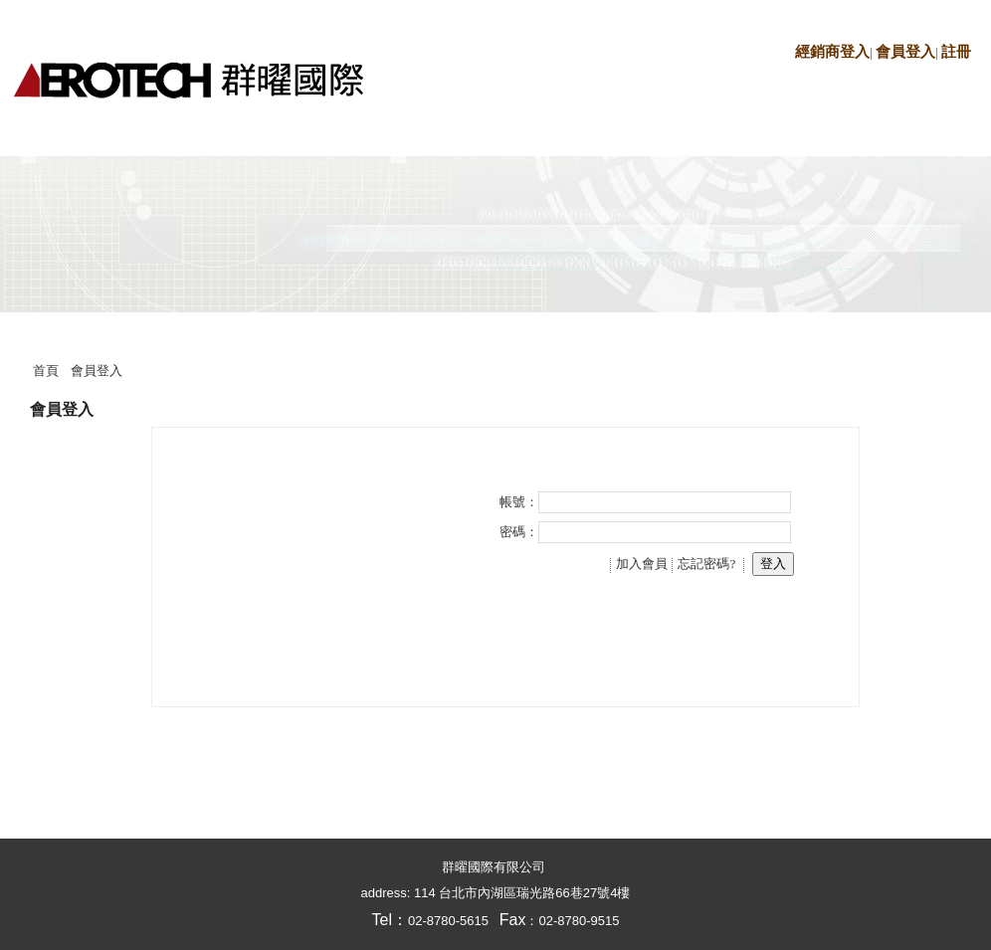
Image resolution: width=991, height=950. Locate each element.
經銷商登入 (832, 52)
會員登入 (905, 52)
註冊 (956, 52)
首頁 (46, 370)
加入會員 (642, 563)
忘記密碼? (706, 563)
